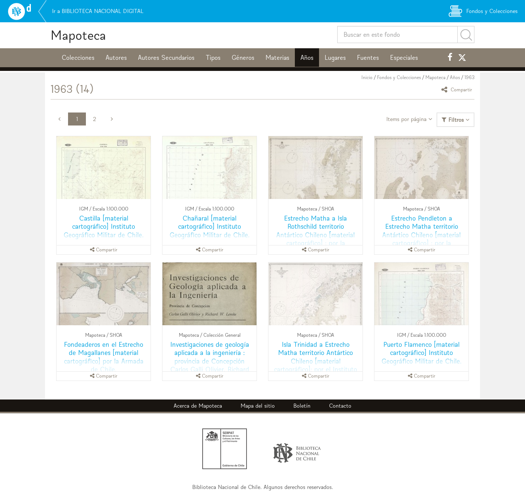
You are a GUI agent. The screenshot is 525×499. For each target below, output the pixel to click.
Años (306, 57)
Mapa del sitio (258, 405)
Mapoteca (78, 35)
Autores (116, 57)
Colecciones (78, 57)
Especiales (404, 57)
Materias (277, 57)
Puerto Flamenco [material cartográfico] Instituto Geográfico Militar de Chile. (421, 352)
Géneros (243, 57)
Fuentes (368, 57)
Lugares (335, 57)
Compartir (457, 89)
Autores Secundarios (166, 57)
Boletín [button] (301, 405)
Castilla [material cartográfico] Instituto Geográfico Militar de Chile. (104, 226)
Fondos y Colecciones (399, 77)
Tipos (213, 57)
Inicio (367, 77)
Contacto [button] (340, 405)
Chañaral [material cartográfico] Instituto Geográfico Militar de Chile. (209, 226)
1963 (469, 77)
